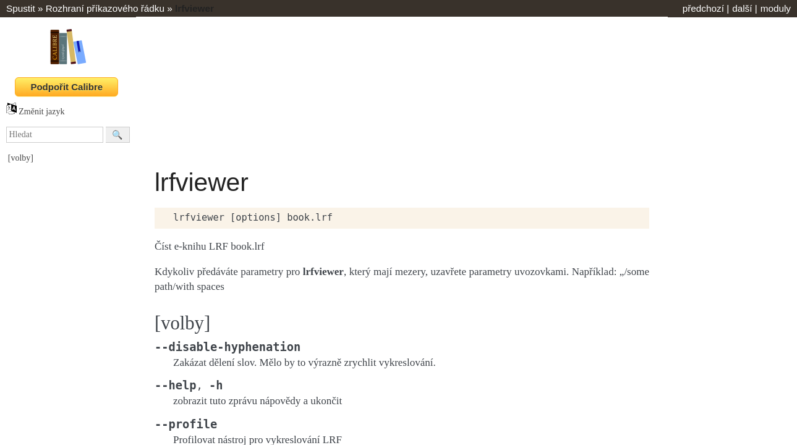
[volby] (20, 158)
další (742, 8)
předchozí (703, 8)
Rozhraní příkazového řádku (105, 8)
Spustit (20, 8)
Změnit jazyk (35, 111)
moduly (776, 8)
